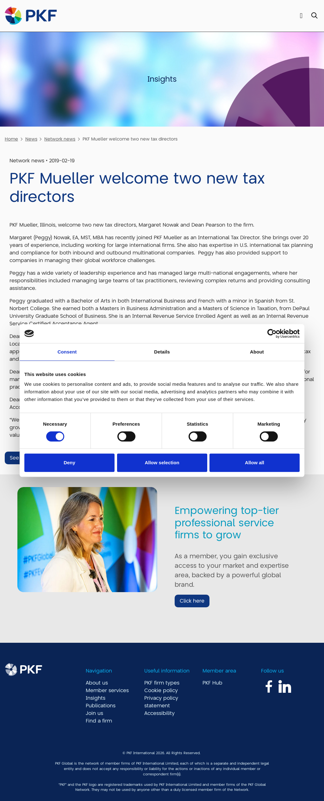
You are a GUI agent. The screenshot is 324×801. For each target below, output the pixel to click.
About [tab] (257, 351)
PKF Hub (212, 683)
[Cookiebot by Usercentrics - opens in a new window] (272, 333)
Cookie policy (161, 690)
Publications (100, 706)
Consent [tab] (67, 351)
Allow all (254, 462)
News (31, 139)
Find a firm (99, 721)
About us (97, 683)
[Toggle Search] (314, 16)
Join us (94, 713)
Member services (107, 690)
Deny (69, 462)
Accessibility (159, 713)
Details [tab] (162, 351)
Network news (59, 139)
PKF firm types (161, 683)
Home (11, 139)
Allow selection (162, 462)
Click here (192, 601)
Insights (95, 698)
